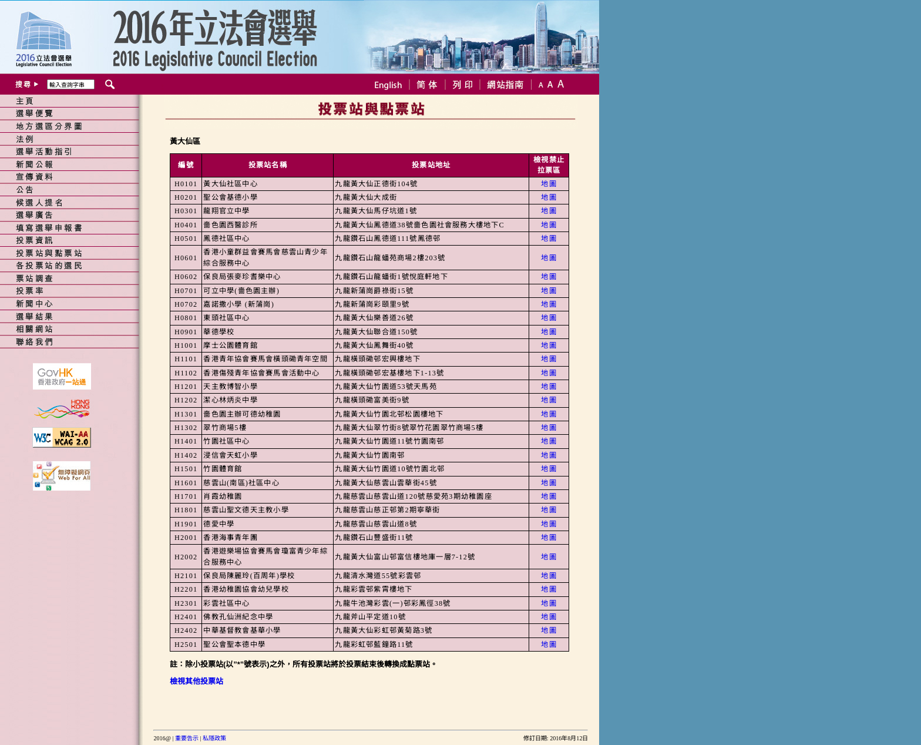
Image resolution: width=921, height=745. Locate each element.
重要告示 (187, 738)
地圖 (548, 184)
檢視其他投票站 (196, 681)
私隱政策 (214, 738)
